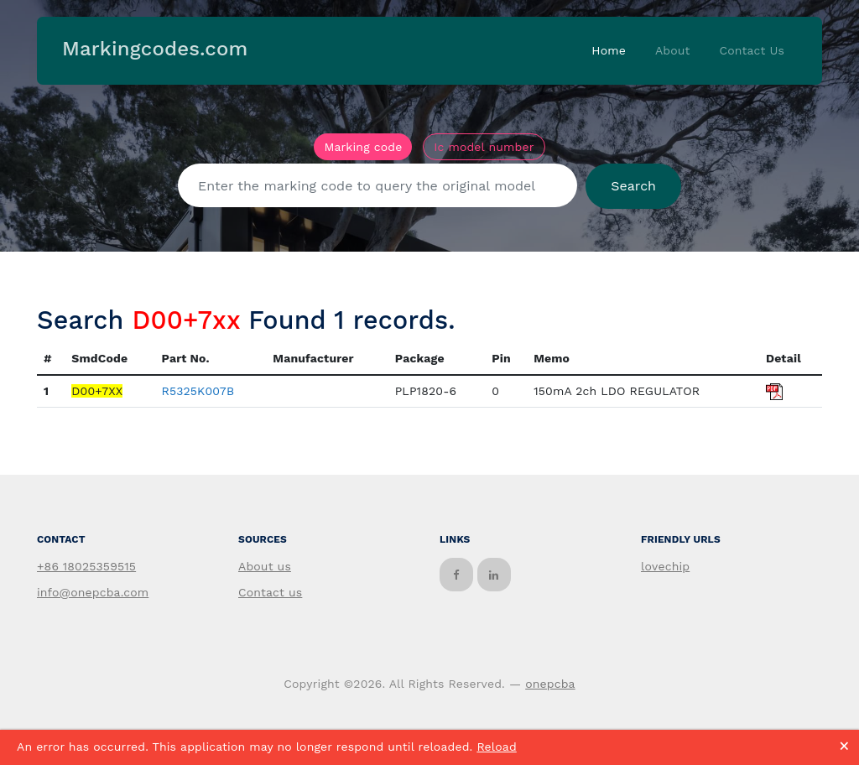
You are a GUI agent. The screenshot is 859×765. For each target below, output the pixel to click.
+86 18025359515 (86, 566)
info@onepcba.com (92, 592)
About (672, 50)
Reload (496, 746)
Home (608, 50)
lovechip (665, 566)
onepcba (550, 683)
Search (633, 186)
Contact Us (751, 50)
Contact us (270, 592)
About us (264, 566)
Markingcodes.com (154, 48)
